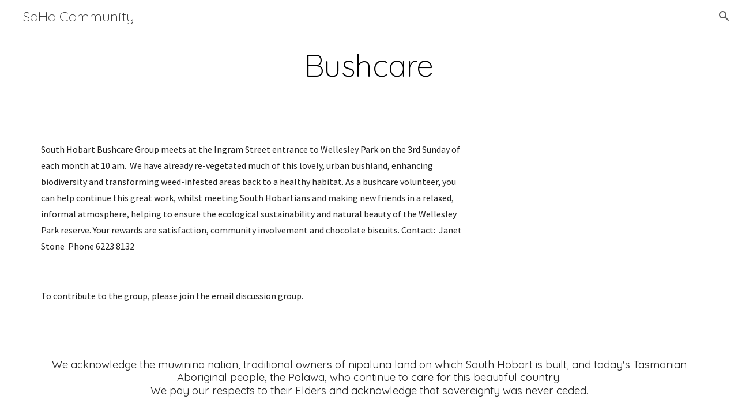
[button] (724, 16)
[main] (369, 65)
